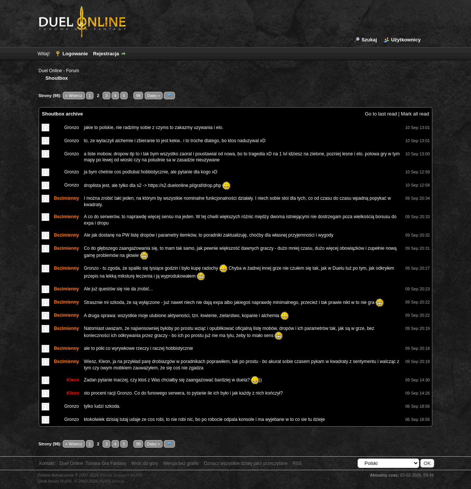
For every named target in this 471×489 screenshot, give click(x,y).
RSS (297, 463)
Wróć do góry (144, 463)
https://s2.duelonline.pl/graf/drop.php (184, 185)
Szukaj (369, 40)
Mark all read (415, 114)
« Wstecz (73, 95)
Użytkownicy (406, 40)
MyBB (66, 481)
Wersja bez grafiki (181, 463)
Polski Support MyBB (121, 475)
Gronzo (71, 127)
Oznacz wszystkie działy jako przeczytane (246, 463)
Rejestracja (106, 53)
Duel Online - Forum (59, 70)
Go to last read (381, 114)
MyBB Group (111, 481)
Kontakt (46, 463)
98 (138, 95)
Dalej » (153, 95)
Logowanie (75, 53)
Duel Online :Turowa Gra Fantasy (92, 463)
